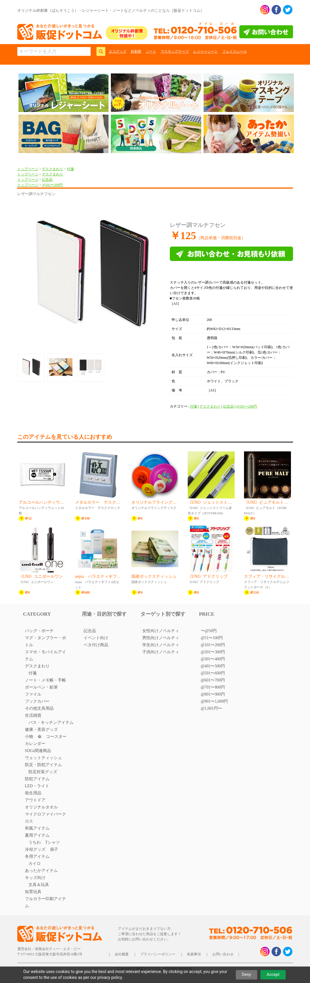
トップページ (27, 169)
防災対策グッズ (42, 772)
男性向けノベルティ (160, 638)
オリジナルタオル (41, 807)
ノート (151, 51)
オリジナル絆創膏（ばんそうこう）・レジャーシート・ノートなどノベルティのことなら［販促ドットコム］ (110, 10)
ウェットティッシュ (43, 758)
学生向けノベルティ (160, 645)
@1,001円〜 (211, 708)
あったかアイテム (41, 870)
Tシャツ (52, 842)
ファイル (33, 694)
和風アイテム (37, 828)
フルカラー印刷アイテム (45, 902)
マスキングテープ (175, 51)
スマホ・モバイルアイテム (45, 655)
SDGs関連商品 (38, 750)
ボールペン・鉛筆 (41, 687)
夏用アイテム (37, 835)
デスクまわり (52, 169)
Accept (273, 974)
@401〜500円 (213, 666)
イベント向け (96, 638)
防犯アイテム (37, 779)
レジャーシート (205, 51)
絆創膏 (136, 51)
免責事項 (194, 954)
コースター (56, 736)
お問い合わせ (222, 954)
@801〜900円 (213, 694)
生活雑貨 (33, 715)
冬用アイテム (37, 856)
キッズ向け (35, 877)
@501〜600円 (213, 673)
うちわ (34, 842)
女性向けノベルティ (160, 631)
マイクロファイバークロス (45, 817)
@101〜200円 (52, 185)
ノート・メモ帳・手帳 (45, 680)
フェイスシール (234, 51)
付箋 (70, 169)
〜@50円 (209, 631)
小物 (29, 736)
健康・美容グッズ (41, 729)
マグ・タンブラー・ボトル (45, 641)
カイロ (34, 863)
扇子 (54, 849)
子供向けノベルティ (160, 652)
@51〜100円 (212, 638)
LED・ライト (37, 786)
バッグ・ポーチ (39, 631)
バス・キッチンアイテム (51, 722)
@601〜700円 (213, 680)
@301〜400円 (213, 659)
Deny (246, 974)
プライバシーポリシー (157, 954)
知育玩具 (33, 892)
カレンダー (35, 743)
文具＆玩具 (38, 884)
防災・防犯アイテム (43, 765)
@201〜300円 (213, 652)
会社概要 (122, 954)
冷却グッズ (35, 849)
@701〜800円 (213, 687)
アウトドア (35, 800)
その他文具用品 (39, 708)
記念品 (47, 179)
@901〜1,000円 (214, 701)
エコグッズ (117, 51)
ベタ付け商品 (96, 645)
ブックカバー (37, 701)
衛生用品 (33, 793)
